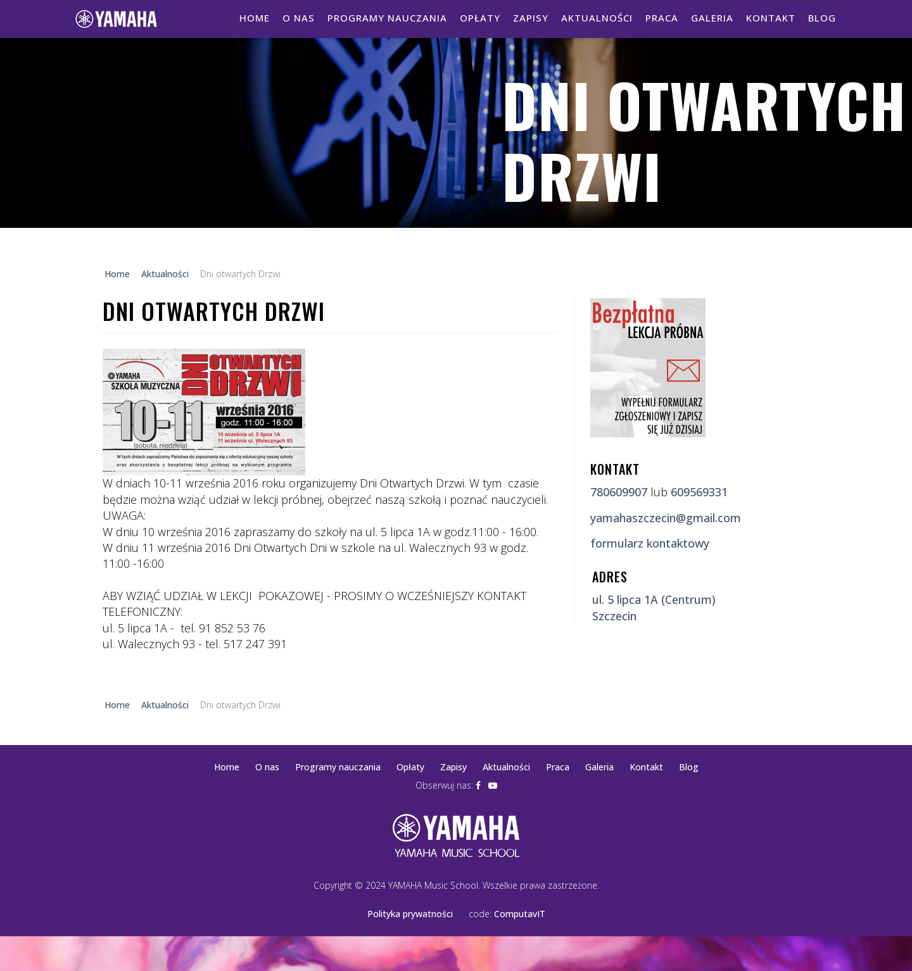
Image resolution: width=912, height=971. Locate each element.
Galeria (712, 17)
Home (254, 17)
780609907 (618, 491)
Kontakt (770, 17)
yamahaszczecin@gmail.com (665, 517)
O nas (298, 17)
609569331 (699, 491)
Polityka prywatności (410, 914)
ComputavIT (519, 914)
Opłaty (480, 17)
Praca (661, 17)
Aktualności (597, 17)
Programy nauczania (387, 17)
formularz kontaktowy (649, 543)
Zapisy (530, 17)
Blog (822, 17)
